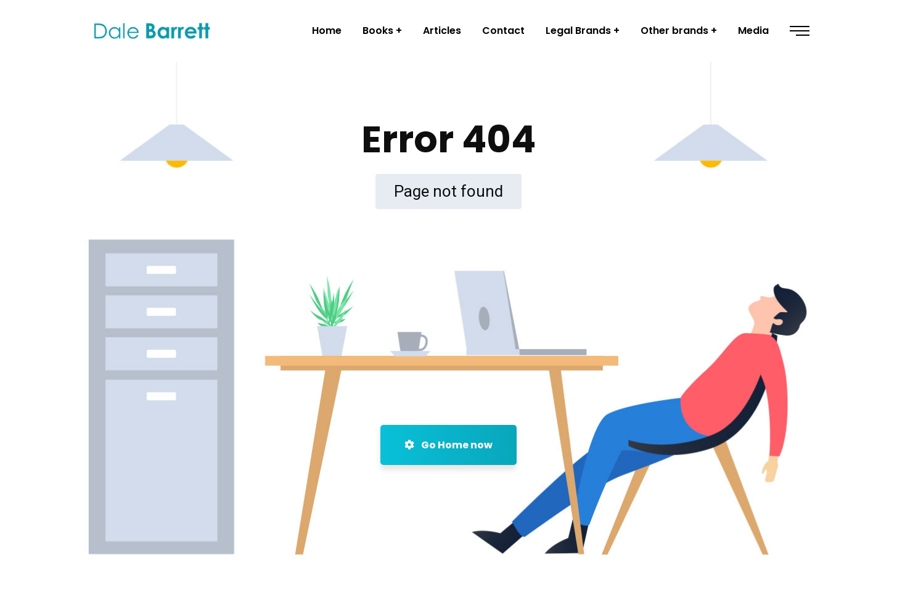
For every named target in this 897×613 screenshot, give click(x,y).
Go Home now (448, 445)
